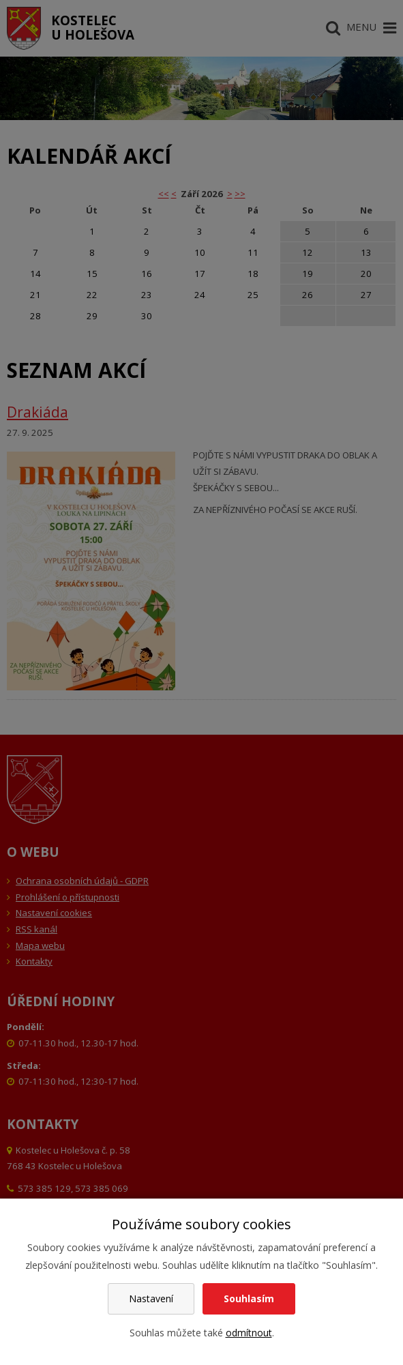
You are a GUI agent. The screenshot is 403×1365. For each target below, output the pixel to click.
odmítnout (249, 1332)
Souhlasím (249, 1298)
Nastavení (151, 1298)
